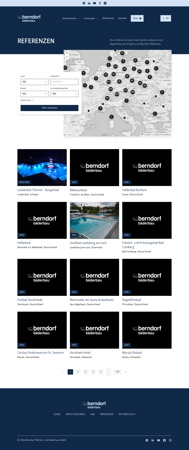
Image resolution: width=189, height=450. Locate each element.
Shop (137, 18)
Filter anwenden (49, 108)
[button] (88, 110)
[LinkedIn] (89, 3)
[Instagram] (105, 3)
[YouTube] (94, 3)
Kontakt (122, 18)
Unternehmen (69, 18)
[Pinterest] (83, 3)
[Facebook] (99, 3)
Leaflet (146, 135)
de (166, 18)
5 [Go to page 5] (101, 372)
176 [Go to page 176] (117, 372)
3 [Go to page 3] (85, 372)
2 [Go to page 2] (78, 372)
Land (22, 76)
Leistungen (89, 18)
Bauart (23, 88)
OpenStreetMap (163, 135)
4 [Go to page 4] (93, 372)
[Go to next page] (125, 372)
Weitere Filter (27, 100)
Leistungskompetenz (59, 88)
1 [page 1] (70, 372)
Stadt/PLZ (55, 76)
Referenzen (108, 18)
